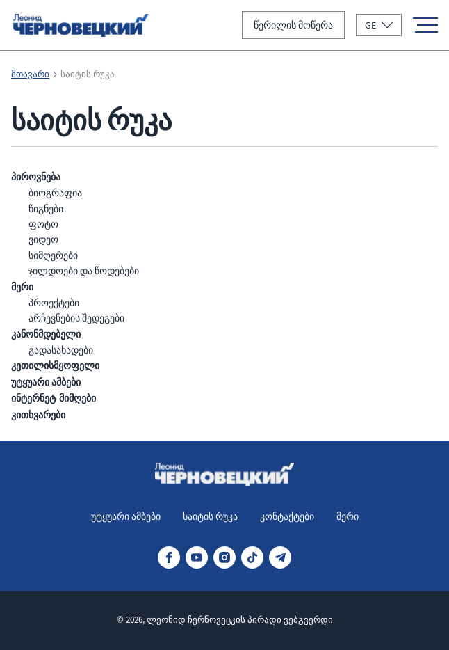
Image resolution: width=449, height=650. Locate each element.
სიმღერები (53, 255)
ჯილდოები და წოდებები (83, 270)
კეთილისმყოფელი (55, 365)
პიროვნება (35, 177)
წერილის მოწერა (293, 25)
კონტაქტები (287, 516)
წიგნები (45, 209)
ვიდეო (43, 239)
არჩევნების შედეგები (76, 318)
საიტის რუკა (210, 516)
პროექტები (53, 302)
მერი (22, 287)
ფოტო (43, 224)
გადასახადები (60, 350)
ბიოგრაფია (55, 193)
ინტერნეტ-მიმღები (53, 398)
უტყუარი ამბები (46, 382)
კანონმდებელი (46, 334)
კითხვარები (38, 415)
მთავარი (30, 74)
